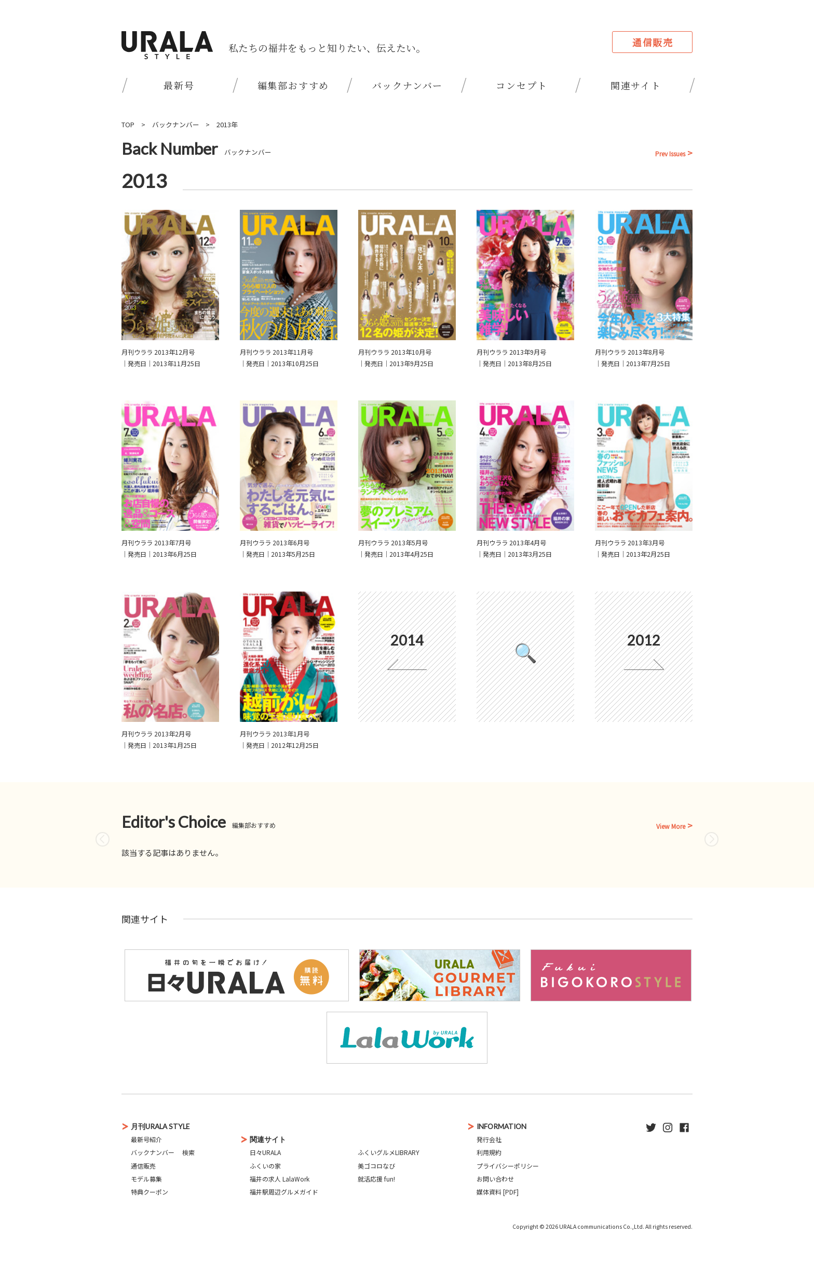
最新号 (179, 85)
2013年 (227, 124)
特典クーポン (149, 1191)
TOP (127, 124)
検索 (188, 1152)
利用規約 (489, 1152)
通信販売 (652, 42)
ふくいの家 (265, 1165)
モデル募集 (146, 1178)
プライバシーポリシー (508, 1165)
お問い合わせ (495, 1178)
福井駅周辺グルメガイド (284, 1191)
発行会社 (489, 1139)
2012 (643, 640)
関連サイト (635, 85)
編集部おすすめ (293, 85)
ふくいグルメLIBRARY (388, 1152)
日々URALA (265, 1152)
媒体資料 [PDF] (498, 1191)
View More (670, 826)
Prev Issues (670, 154)
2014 (407, 640)
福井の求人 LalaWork (279, 1178)
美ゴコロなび (376, 1165)
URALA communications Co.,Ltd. (601, 1226)
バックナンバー (407, 85)
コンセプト (521, 85)
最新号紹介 (146, 1139)
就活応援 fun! (376, 1178)
